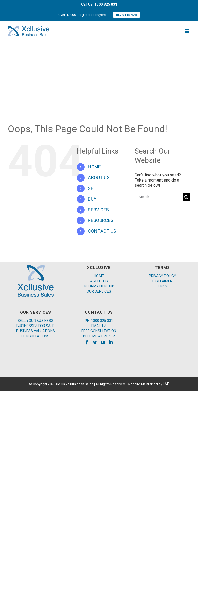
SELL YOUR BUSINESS (35, 321)
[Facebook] (87, 342)
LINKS (162, 286)
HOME (94, 166)
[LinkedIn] (111, 342)
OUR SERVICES (99, 291)
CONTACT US (102, 231)
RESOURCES (100, 220)
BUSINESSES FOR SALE (35, 326)
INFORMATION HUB (99, 286)
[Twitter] (95, 342)
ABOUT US (99, 177)
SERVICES (98, 209)
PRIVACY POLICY (162, 276)
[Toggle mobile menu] (187, 31)
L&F (166, 384)
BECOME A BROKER (99, 336)
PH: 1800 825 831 (99, 321)
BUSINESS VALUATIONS (35, 331)
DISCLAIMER (162, 281)
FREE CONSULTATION (98, 331)
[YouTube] (103, 342)
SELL (93, 188)
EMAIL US (99, 326)
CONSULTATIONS (35, 336)
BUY (92, 199)
